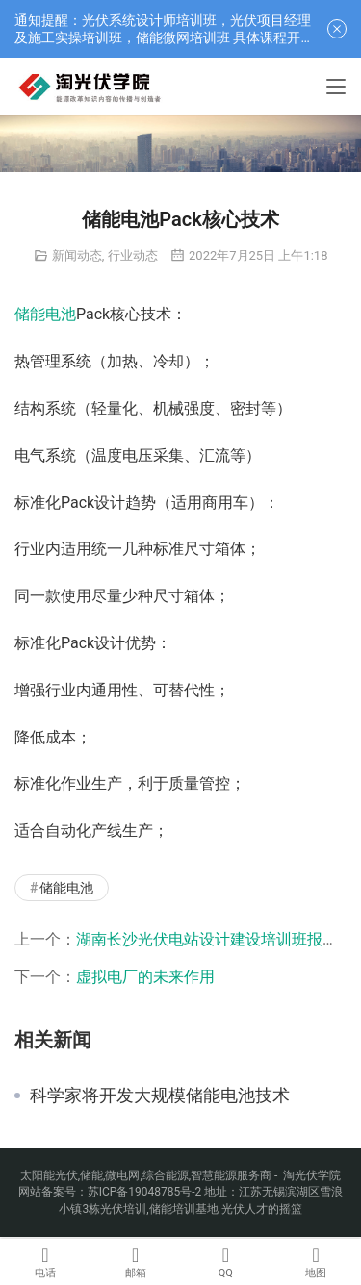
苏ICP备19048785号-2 (145, 1191)
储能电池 (45, 314)
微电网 (122, 1175)
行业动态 (133, 255)
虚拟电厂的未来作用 (145, 977)
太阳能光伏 (49, 1175)
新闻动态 (77, 255)
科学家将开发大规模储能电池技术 (160, 1095)
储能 (91, 1175)
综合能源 (165, 1175)
